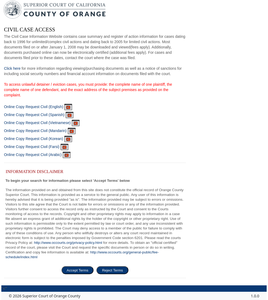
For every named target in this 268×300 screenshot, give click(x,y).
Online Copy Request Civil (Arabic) (37, 155)
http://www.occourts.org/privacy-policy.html (68, 243)
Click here (12, 68)
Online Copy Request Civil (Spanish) (39, 115)
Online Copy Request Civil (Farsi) (36, 147)
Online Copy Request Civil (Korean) (38, 139)
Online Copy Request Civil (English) (38, 107)
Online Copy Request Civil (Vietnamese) (42, 123)
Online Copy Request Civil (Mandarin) (40, 131)
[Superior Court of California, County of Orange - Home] (55, 11)
